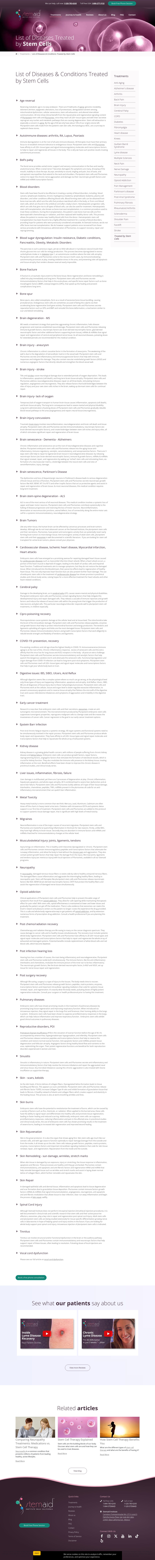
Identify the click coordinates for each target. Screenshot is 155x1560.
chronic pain (78, 852)
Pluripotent (27, 117)
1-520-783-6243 (70, 3)
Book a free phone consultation (31, 1277)
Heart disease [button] (121, 132)
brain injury (34, 424)
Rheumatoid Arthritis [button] (124, 208)
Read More (20, 1461)
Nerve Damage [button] (121, 169)
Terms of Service (74, 1536)
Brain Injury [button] (120, 105)
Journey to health (75, 1507)
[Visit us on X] (116, 1536)
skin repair (37, 1197)
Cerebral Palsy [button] (121, 110)
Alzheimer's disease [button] (124, 88)
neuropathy (27, 874)
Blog (70, 1519)
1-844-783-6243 (109, 1503)
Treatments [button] (56, 15)
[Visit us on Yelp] (120, 1541)
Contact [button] (132, 15)
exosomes (41, 537)
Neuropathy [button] (120, 174)
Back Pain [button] (119, 99)
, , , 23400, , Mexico (120, 1517)
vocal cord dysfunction (53, 1259)
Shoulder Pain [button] (121, 219)
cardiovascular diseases (33, 561)
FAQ (70, 1523)
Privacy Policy (73, 1532)
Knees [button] (117, 138)
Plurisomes (49, 117)
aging (81, 107)
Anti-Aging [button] (119, 82)
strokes (31, 375)
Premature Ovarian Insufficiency (33, 1033)
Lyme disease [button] (121, 152)
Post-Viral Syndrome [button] (124, 197)
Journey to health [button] (73, 15)
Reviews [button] (89, 15)
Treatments (25, 54)
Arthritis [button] (118, 93)
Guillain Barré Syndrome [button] (121, 145)
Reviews (71, 1511)
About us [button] (102, 15)
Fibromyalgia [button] (120, 127)
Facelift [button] (117, 224)
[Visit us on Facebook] (102, 1536)
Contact (71, 1528)
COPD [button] (117, 116)
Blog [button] (113, 15)
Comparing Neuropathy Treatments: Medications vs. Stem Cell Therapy (33, 1443)
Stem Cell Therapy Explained (75, 1439)
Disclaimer (72, 1540)
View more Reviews (78, 1368)
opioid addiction (50, 901)
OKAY (37, 1553)
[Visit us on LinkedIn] (130, 1536)
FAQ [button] (122, 15)
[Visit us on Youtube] (123, 1536)
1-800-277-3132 (98, 3)
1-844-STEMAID (109, 1506)
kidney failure (36, 755)
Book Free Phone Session (122, 3)
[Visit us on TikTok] (137, 1536)
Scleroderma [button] (120, 213)
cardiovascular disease (66, 574)
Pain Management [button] (123, 185)
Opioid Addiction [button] (122, 180)
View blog (78, 1471)
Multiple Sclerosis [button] (123, 158)
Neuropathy (21, 1451)
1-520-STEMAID (130, 1506)
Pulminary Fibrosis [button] (123, 202)
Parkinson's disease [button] (124, 191)
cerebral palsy (58, 593)
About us (71, 1515)
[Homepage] (16, 54)
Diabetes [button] (118, 121)
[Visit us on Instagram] (109, 1536)
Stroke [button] (117, 230)
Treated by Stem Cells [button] (122, 237)
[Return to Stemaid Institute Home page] (28, 14)
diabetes (45, 254)
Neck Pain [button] (119, 163)
